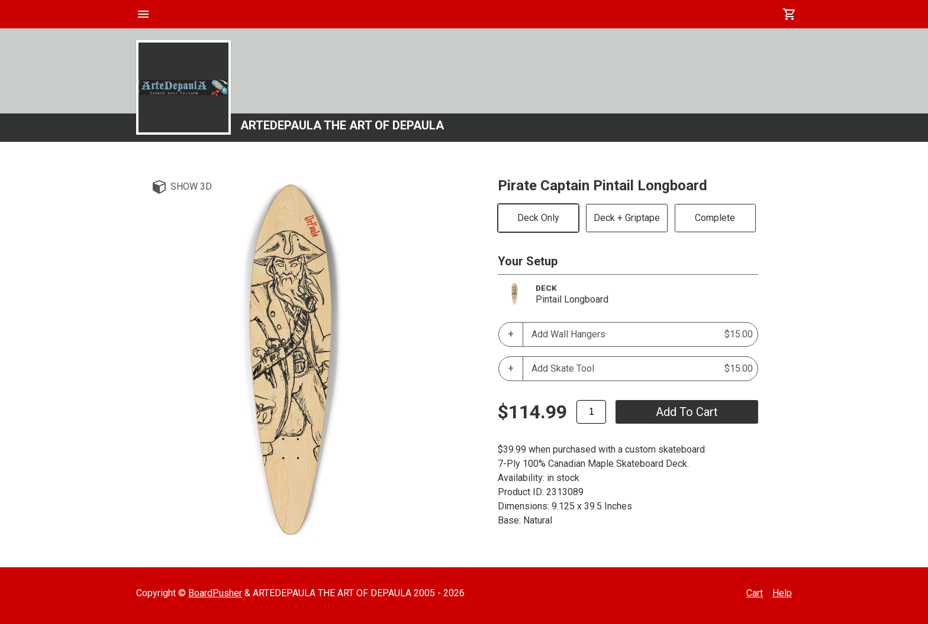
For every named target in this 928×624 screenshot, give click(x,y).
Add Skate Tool (642, 369)
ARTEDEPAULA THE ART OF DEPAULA (342, 125)
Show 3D (191, 186)
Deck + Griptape (627, 217)
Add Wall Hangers (642, 334)
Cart (754, 593)
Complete (715, 217)
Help (782, 593)
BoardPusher (215, 593)
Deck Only (538, 217)
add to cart (687, 412)
